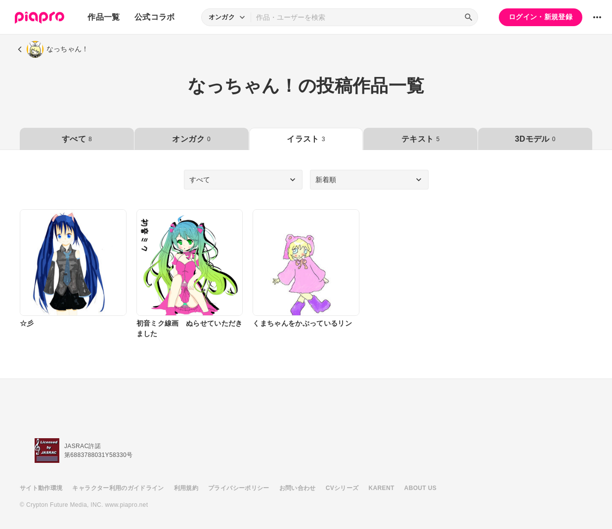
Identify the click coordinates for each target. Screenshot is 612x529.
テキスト (420, 139)
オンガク (191, 139)
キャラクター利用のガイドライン (118, 488)
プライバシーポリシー (238, 488)
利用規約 (186, 488)
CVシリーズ (342, 488)
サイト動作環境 (41, 488)
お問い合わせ (297, 488)
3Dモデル (535, 139)
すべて (77, 139)
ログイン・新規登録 (540, 17)
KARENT (381, 488)
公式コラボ (154, 17)
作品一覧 (103, 17)
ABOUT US (420, 488)
